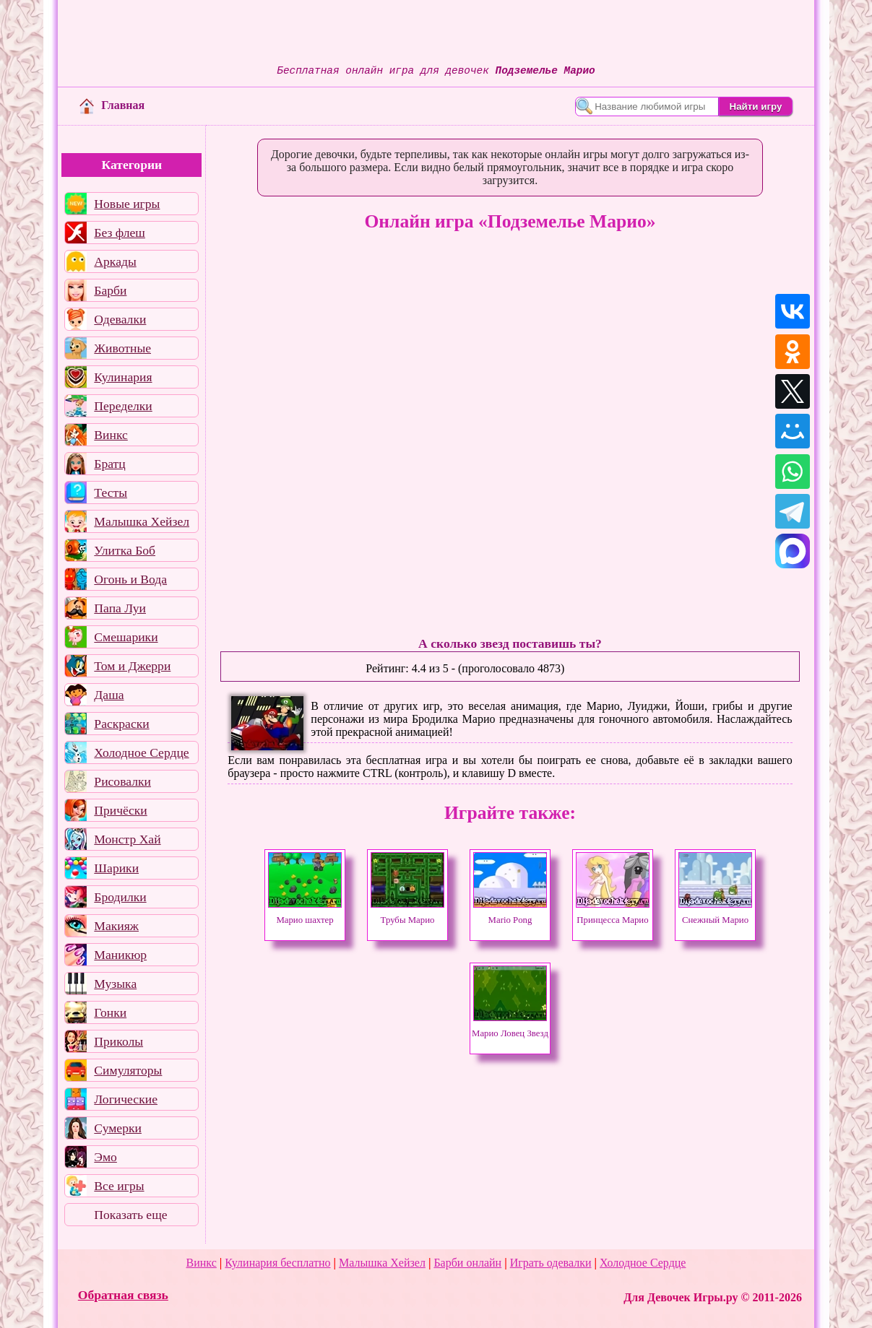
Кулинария (123, 377)
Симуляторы (128, 1070)
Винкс (110, 435)
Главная (111, 105)
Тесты (110, 492)
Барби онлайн (467, 1263)
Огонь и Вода (130, 579)
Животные (122, 348)
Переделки (123, 406)
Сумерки (118, 1128)
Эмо (105, 1157)
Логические (125, 1099)
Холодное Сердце (141, 752)
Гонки (110, 1012)
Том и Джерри (132, 666)
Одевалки (120, 319)
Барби (110, 290)
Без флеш (119, 232)
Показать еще (130, 1214)
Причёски (120, 810)
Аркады (115, 261)
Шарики (116, 868)
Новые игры (127, 203)
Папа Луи (120, 608)
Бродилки (120, 897)
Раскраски (121, 723)
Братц (109, 463)
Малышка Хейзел (141, 521)
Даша (109, 694)
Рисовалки (122, 781)
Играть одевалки (551, 1263)
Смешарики (125, 637)
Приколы (118, 1041)
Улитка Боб (124, 550)
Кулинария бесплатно (277, 1263)
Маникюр (120, 954)
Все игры (119, 1186)
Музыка (115, 983)
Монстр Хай (127, 839)
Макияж (116, 926)
